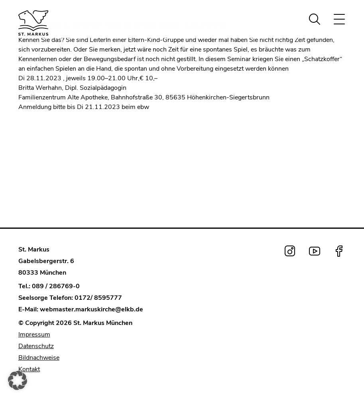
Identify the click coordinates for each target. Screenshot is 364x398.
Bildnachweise (38, 357)
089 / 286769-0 (56, 286)
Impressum (34, 334)
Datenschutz (36, 346)
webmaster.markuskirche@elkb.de (91, 309)
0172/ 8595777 (98, 297)
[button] (17, 380)
